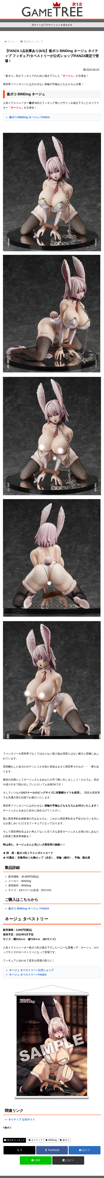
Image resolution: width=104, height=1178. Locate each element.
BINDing (51, 1140)
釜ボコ (64, 1140)
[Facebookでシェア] (52, 1150)
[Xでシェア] (19, 1150)
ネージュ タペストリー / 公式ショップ (31, 970)
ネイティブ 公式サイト (21, 1119)
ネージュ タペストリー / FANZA (28, 974)
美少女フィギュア (14, 1140)
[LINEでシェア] (36, 1160)
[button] (68, 1160)
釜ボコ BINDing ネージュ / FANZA (29, 117)
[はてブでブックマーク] (84, 1150)
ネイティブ (36, 1140)
